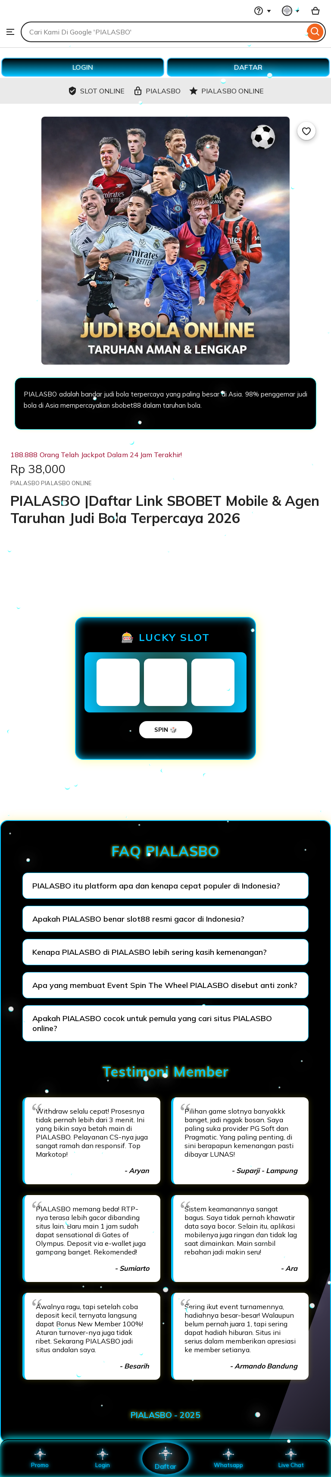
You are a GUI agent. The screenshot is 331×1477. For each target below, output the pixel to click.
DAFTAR (248, 67)
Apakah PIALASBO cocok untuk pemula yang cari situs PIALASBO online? (152, 1023)
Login (102, 1458)
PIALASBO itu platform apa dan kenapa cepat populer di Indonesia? (156, 886)
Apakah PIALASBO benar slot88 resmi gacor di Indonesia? (138, 919)
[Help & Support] (262, 10)
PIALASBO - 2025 (165, 1415)
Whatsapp (228, 1458)
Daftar (165, 1458)
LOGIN (82, 67)
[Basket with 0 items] (315, 10)
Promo (40, 1458)
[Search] (315, 32)
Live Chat (291, 1458)
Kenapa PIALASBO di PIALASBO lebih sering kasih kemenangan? (149, 952)
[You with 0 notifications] (291, 10)
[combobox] (163, 32)
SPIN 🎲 (165, 729)
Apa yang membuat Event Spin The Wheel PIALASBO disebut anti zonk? (164, 985)
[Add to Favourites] (306, 131)
